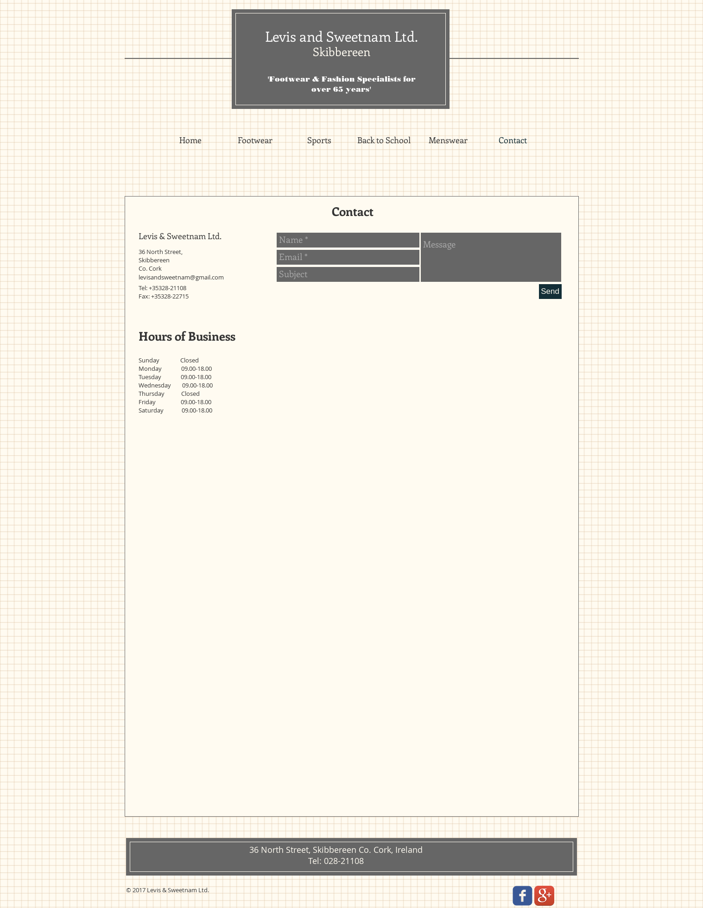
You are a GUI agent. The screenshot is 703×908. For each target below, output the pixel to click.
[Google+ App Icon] (544, 896)
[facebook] (522, 896)
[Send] (550, 291)
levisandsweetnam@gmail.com (181, 277)
